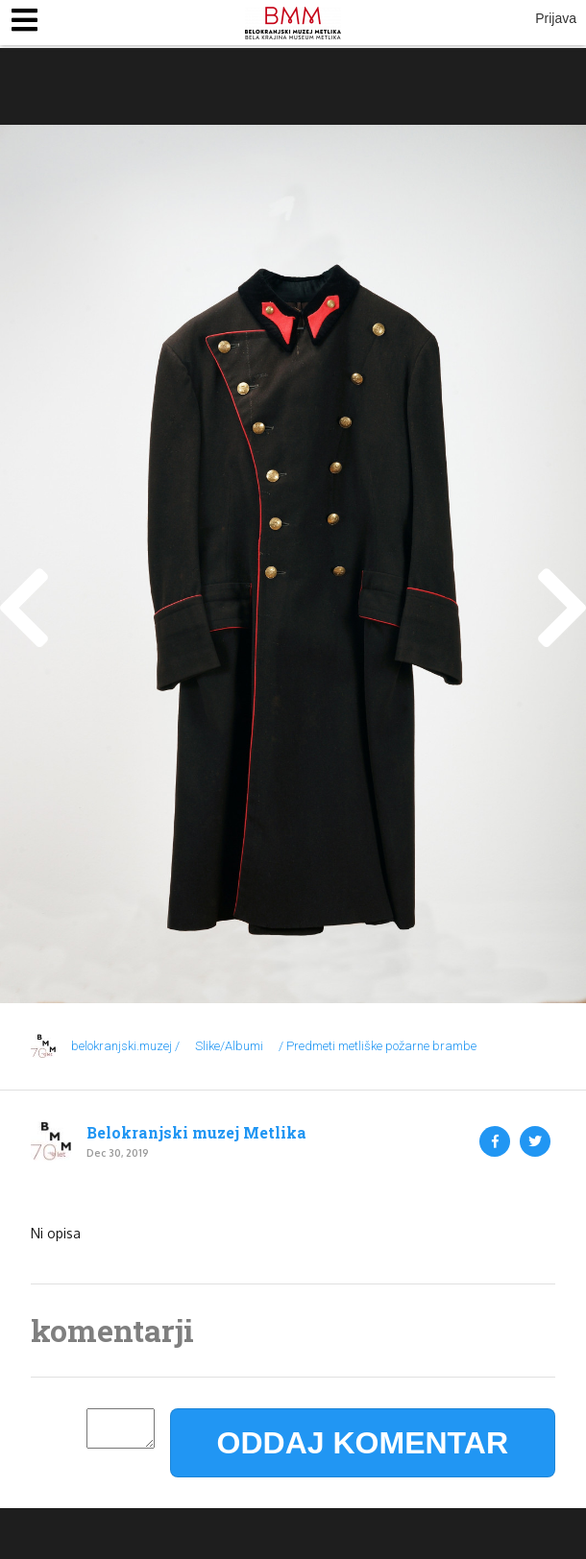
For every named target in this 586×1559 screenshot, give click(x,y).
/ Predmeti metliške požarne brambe (377, 1046)
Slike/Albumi (229, 1046)
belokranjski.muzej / (125, 1046)
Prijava (555, 18)
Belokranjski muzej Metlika (196, 1132)
